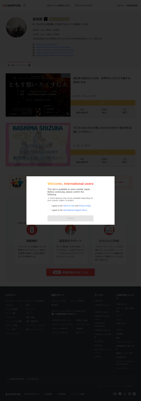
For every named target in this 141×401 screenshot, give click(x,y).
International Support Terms (75, 210)
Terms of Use (68, 206)
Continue (70, 218)
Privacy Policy (85, 206)
